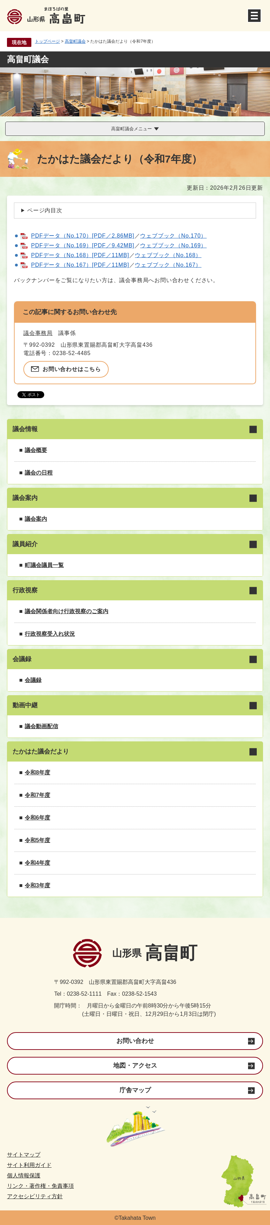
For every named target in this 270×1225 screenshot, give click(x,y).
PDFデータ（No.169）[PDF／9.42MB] (82, 245)
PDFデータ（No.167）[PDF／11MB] (80, 265)
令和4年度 (37, 863)
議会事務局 (38, 333)
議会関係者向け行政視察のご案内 (66, 611)
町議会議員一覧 (44, 565)
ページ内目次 (44, 210)
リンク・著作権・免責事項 (40, 1186)
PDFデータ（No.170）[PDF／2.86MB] (82, 236)
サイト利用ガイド (29, 1165)
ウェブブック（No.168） (168, 255)
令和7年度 (37, 795)
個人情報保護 (23, 1175)
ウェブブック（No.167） (168, 265)
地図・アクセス (135, 1065)
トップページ (47, 41)
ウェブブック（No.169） (173, 245)
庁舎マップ (135, 1090)
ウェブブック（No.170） (173, 236)
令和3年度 (37, 885)
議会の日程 (39, 473)
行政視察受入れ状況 (50, 634)
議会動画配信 (41, 726)
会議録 (33, 680)
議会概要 (36, 450)
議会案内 (36, 519)
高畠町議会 (75, 41)
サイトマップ (23, 1155)
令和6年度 (37, 818)
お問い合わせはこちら (72, 369)
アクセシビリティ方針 (35, 1196)
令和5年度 (37, 840)
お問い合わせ (135, 1040)
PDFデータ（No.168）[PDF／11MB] (80, 255)
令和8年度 (37, 772)
